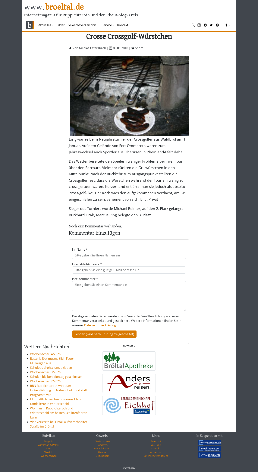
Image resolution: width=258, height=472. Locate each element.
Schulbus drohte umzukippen (51, 368)
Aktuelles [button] (44, 25)
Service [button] (107, 25)
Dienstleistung (102, 448)
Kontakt (122, 25)
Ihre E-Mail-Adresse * (87, 264)
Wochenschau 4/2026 (45, 354)
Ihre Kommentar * (85, 279)
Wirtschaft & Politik (48, 445)
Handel (102, 452)
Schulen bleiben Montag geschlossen (56, 377)
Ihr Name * (80, 249)
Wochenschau (49, 455)
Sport (49, 448)
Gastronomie (102, 441)
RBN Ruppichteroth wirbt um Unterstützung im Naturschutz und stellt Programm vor (59, 390)
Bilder (60, 25)
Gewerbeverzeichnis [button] (82, 25)
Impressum (155, 452)
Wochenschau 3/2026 (45, 372)
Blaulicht (48, 452)
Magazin (48, 441)
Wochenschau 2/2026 (45, 381)
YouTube (156, 445)
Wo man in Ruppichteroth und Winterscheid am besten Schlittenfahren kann (58, 412)
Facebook (155, 441)
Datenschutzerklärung (100, 325)
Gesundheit (102, 455)
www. (54, 7)
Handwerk (102, 445)
